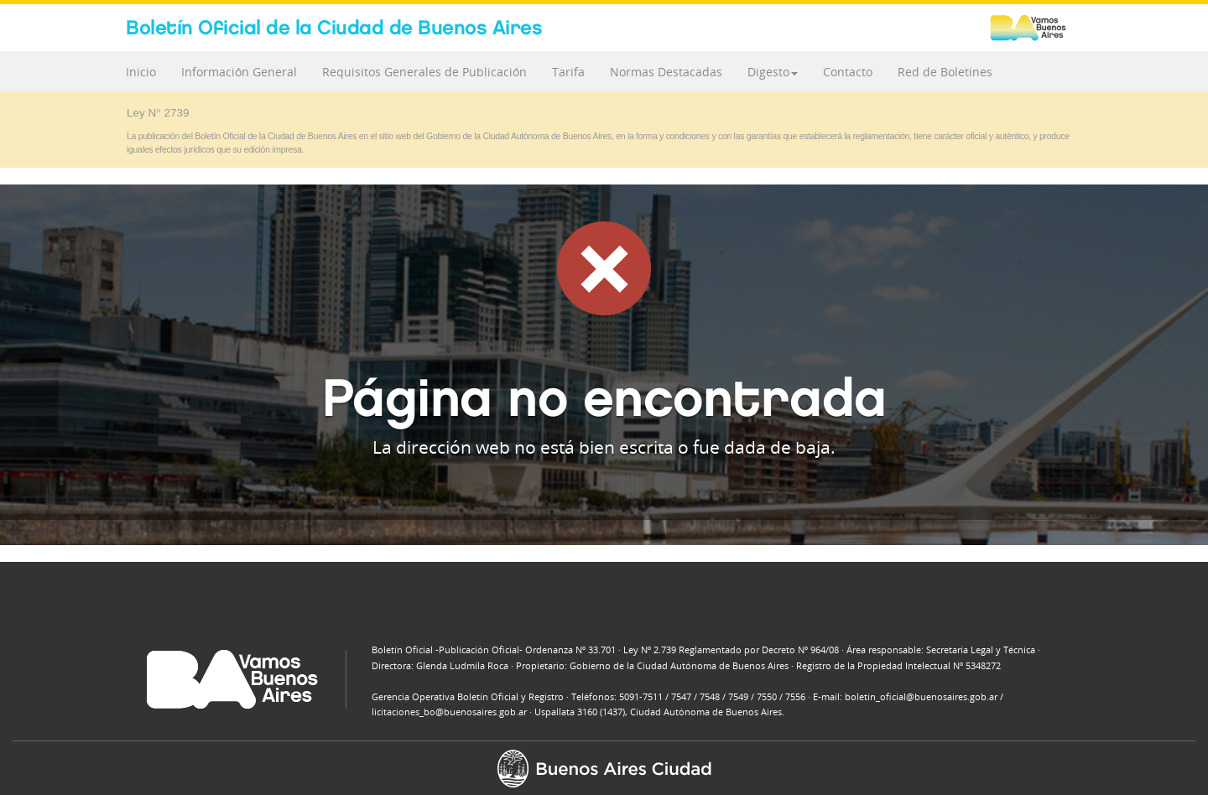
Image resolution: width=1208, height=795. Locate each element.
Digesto (772, 72)
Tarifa (568, 72)
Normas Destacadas (666, 72)
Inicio (141, 72)
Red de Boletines (945, 72)
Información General (239, 72)
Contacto (847, 72)
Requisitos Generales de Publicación (424, 72)
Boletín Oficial (334, 27)
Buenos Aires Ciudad (1036, 27)
